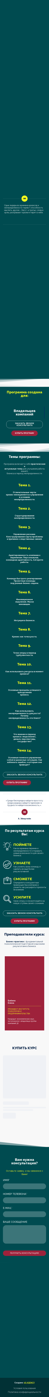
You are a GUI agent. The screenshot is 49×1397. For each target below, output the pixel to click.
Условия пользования (25, 1388)
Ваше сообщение (15, 1221)
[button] (24, 424)
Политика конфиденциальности (24, 1392)
